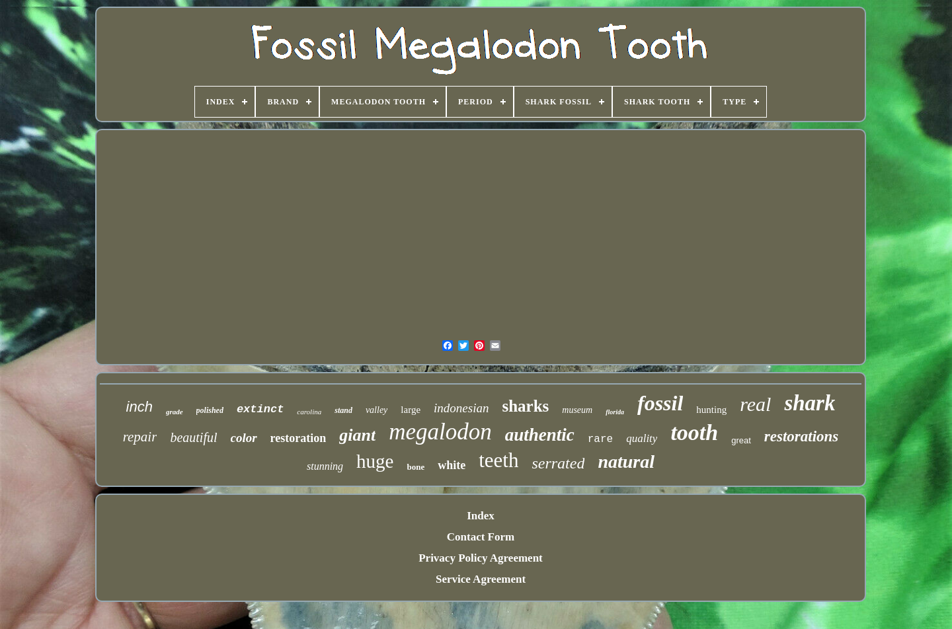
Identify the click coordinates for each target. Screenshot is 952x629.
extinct (260, 409)
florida (615, 412)
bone (415, 467)
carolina (309, 412)
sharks (525, 406)
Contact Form (480, 537)
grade (174, 412)
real (755, 404)
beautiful (193, 437)
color (244, 438)
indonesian (461, 408)
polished (209, 410)
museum (577, 410)
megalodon (440, 432)
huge (374, 461)
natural (626, 461)
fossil (660, 403)
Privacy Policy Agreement (480, 558)
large (410, 409)
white (451, 465)
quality (641, 438)
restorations (801, 436)
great (741, 440)
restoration (298, 438)
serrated (558, 463)
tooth (694, 432)
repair (140, 437)
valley (376, 410)
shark (809, 403)
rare (600, 439)
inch (139, 406)
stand (343, 410)
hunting (711, 409)
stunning (325, 466)
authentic (540, 435)
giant (357, 435)
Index (481, 515)
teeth (498, 460)
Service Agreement (481, 579)
